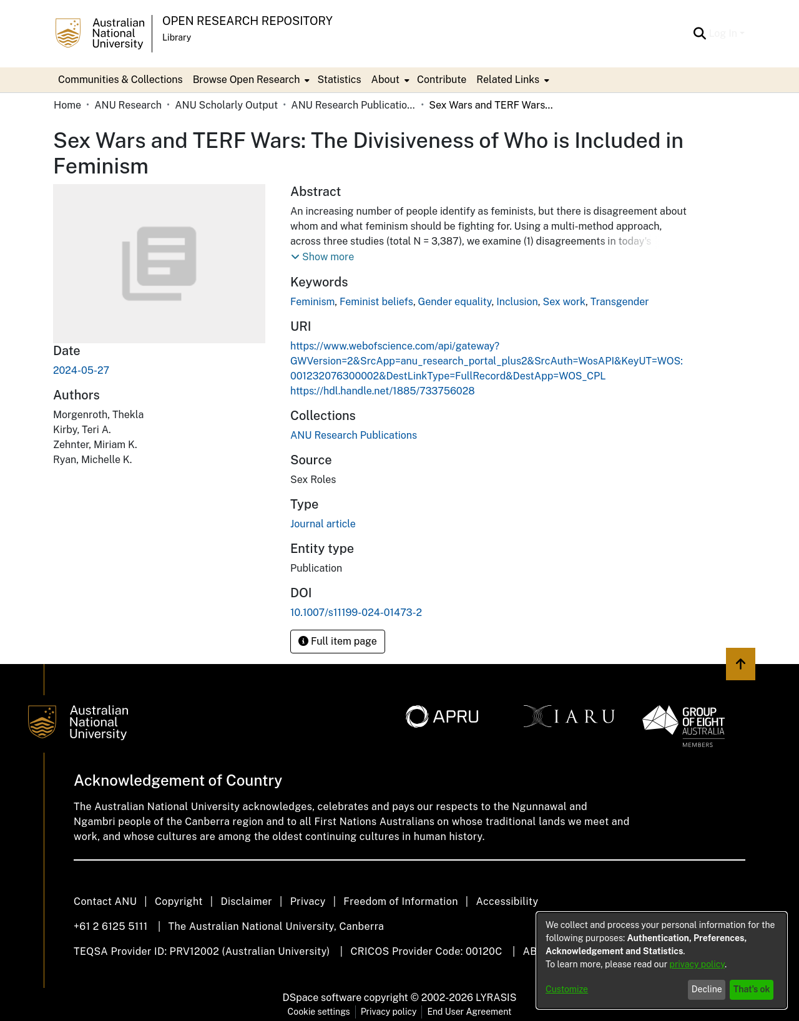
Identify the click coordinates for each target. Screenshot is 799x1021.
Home (67, 105)
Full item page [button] (337, 641)
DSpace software (322, 998)
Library (176, 37)
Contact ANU (105, 901)
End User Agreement (469, 1012)
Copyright (179, 901)
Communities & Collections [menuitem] (120, 79)
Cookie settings (319, 1012)
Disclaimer (246, 901)
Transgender (620, 302)
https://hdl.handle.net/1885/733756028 (382, 391)
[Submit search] (699, 33)
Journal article (323, 524)
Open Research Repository (247, 20)
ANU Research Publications (353, 105)
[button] (322, 257)
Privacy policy (389, 1012)
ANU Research (128, 105)
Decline (707, 989)
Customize (567, 989)
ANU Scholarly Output (226, 105)
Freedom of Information (400, 901)
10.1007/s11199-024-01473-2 (356, 612)
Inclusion (517, 302)
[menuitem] (250, 79)
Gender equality (455, 302)
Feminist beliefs (376, 302)
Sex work (564, 302)
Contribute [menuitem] (441, 79)
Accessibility (507, 901)
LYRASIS (496, 998)
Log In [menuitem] (722, 33)
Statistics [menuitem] (339, 79)
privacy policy (697, 964)
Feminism (312, 302)
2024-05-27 (81, 370)
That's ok (751, 989)
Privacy (308, 901)
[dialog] (662, 960)
